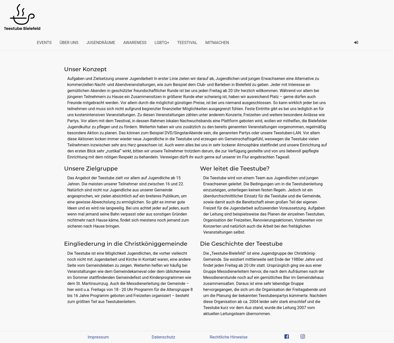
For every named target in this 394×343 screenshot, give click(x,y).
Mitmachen (217, 42)
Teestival (187, 42)
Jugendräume (100, 42)
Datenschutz (163, 336)
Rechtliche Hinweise (228, 336)
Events (44, 42)
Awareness (134, 42)
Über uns (69, 42)
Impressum (98, 336)
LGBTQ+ (162, 42)
